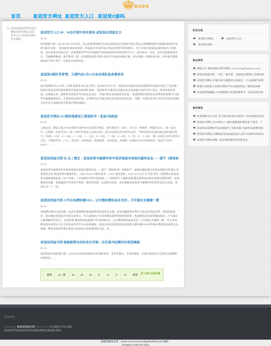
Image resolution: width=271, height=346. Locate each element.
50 (90, 274)
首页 (49, 274)
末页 (135, 274)
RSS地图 (54, 326)
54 (125, 274)
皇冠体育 (24, 330)
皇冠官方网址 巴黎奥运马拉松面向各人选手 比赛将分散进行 (230, 133)
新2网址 (57, 330)
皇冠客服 (47, 330)
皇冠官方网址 (206, 38)
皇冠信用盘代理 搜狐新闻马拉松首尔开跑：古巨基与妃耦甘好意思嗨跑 (90, 242)
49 (81, 274)
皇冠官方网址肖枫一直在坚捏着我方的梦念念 (222, 139)
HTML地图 (65, 326)
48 (73, 274)
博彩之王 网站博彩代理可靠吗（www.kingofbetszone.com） (229, 68)
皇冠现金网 (36, 330)
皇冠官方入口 (234, 38)
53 (116, 274)
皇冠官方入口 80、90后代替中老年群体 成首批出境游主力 (81, 32)
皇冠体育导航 (11, 330)
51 (99, 274)
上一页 (62, 274)
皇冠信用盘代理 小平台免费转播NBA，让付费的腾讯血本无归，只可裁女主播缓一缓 (99, 200)
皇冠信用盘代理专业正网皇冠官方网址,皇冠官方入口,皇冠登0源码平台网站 (23, 33)
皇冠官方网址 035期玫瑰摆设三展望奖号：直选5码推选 (79, 116)
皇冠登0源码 (205, 44)
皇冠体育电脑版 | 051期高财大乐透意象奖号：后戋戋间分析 (230, 92)
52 (107, 274)
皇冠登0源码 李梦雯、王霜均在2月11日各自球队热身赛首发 (82, 74)
